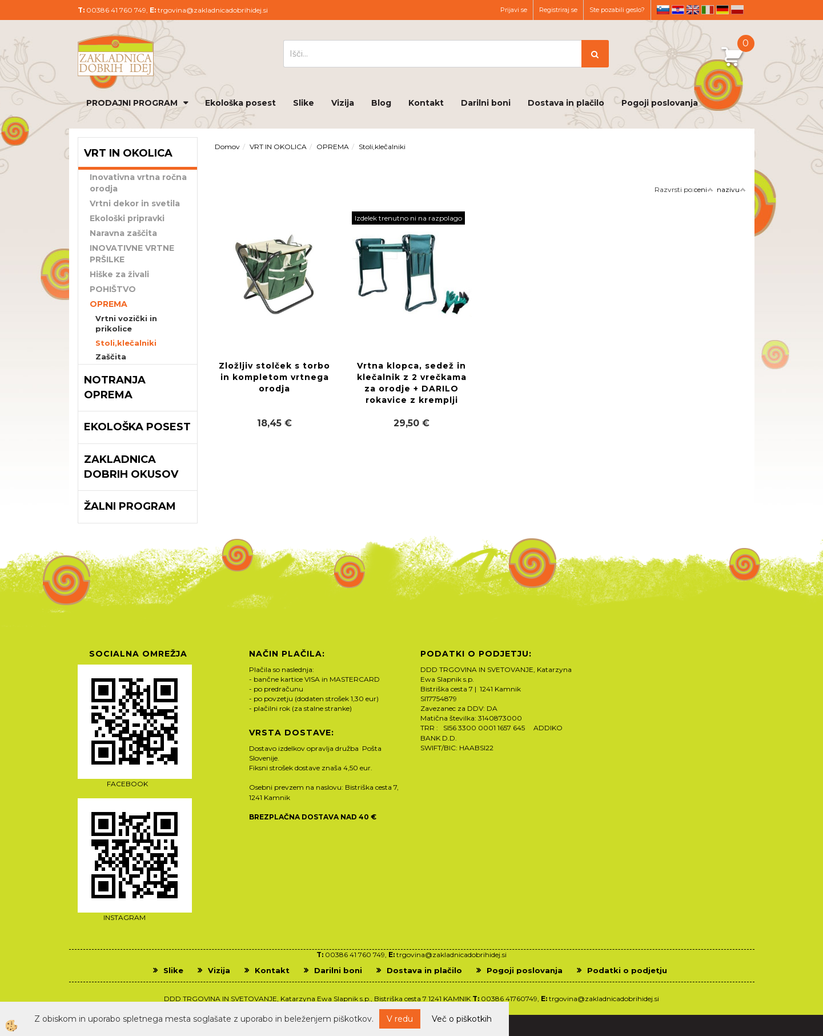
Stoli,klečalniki (125, 342)
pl (737, 9)
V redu (400, 1019)
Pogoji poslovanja (659, 103)
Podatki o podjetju (627, 970)
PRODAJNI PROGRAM (132, 103)
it (707, 9)
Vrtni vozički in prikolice (126, 324)
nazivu (731, 189)
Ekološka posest (240, 103)
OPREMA (108, 304)
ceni (703, 189)
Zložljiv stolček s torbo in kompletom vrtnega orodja (274, 377)
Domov (227, 146)
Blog (381, 103)
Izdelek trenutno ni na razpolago (408, 218)
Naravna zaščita (123, 233)
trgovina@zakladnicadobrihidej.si (213, 10)
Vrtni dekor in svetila (135, 203)
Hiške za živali (119, 274)
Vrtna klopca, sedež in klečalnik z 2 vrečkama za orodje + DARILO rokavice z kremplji (412, 383)
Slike (303, 103)
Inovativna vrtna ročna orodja (138, 183)
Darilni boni (486, 103)
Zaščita (110, 356)
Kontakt (426, 103)
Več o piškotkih (462, 1019)
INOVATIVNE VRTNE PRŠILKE (132, 254)
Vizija (342, 103)
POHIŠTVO (113, 289)
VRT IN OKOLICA (278, 146)
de (722, 9)
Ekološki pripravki (127, 218)
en (692, 9)
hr (678, 9)
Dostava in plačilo (566, 103)
